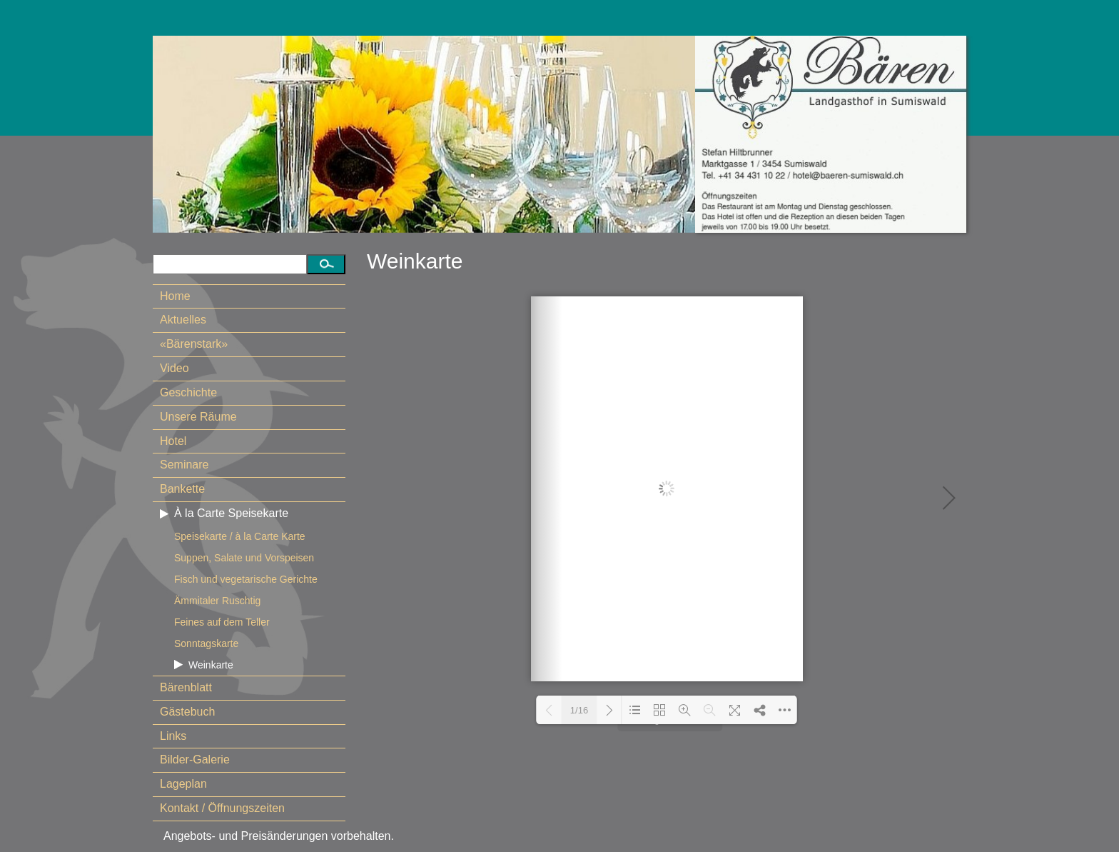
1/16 (579, 710)
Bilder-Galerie (195, 759)
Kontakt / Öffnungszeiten (222, 808)
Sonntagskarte (206, 643)
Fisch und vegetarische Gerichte (246, 579)
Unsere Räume (198, 417)
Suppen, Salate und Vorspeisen (244, 557)
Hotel (173, 441)
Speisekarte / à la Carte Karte (239, 536)
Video (174, 368)
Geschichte (188, 392)
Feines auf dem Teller (222, 622)
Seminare (184, 464)
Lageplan (183, 784)
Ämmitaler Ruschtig (217, 600)
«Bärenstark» (194, 344)
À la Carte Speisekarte (231, 513)
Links (173, 736)
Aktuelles (183, 320)
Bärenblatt (186, 687)
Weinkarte (210, 665)
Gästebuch (187, 712)
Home (175, 296)
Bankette (182, 489)
